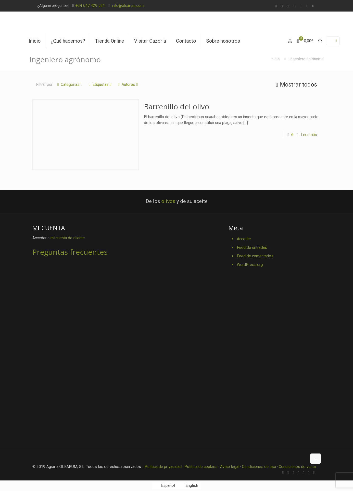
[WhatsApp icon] (276, 6)
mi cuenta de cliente (67, 238)
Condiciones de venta (297, 466)
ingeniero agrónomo (307, 59)
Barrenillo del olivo (176, 106)
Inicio (275, 59)
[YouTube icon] (301, 6)
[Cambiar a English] (189, 485)
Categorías (69, 84)
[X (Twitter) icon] (288, 6)
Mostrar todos (295, 85)
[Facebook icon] (282, 6)
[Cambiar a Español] (164, 485)
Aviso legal (229, 466)
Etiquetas (100, 84)
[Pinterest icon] (307, 6)
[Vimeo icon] (294, 6)
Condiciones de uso (259, 466)
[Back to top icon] (315, 458)
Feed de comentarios (255, 256)
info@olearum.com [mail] (128, 5)
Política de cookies (200, 466)
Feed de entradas (252, 247)
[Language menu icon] (333, 41)
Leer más (309, 134)
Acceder (244, 239)
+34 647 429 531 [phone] (90, 5)
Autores (128, 84)
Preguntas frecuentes (70, 252)
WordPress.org (250, 264)
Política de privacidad (163, 466)
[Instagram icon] (313, 6)
